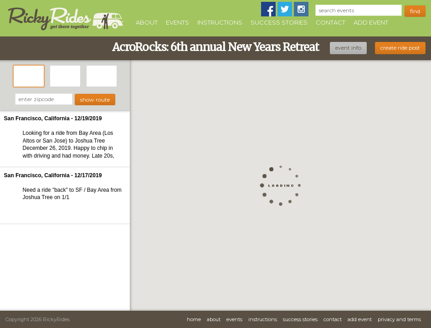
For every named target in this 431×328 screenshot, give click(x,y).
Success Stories (279, 22)
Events (177, 22)
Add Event (371, 22)
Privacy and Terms (399, 319)
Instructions (219, 22)
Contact (330, 22)
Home (194, 319)
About (147, 22)
